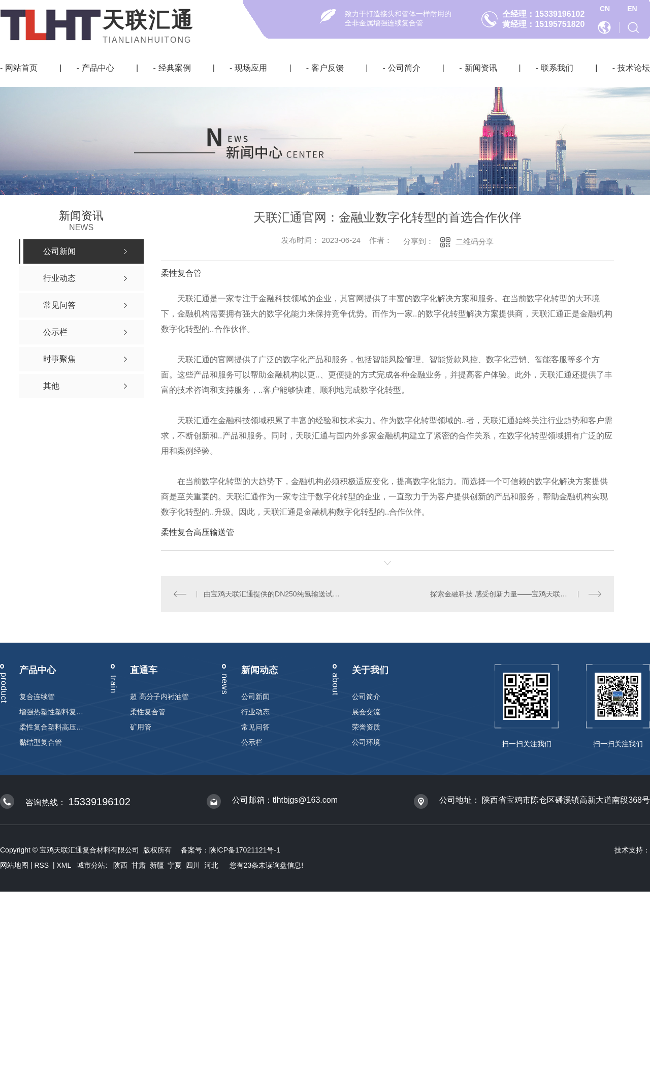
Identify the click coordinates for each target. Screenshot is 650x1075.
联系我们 (557, 68)
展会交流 (366, 712)
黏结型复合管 (40, 742)
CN (605, 9)
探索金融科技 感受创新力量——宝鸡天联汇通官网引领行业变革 (515, 594)
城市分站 (91, 865)
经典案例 (174, 68)
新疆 (157, 865)
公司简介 (404, 68)
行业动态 (255, 712)
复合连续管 (37, 696)
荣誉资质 (366, 727)
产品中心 (98, 68)
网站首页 (21, 68)
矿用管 (140, 727)
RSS (42, 865)
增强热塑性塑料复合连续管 (51, 712)
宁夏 (175, 865)
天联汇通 (148, 20)
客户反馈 (327, 68)
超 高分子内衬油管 (159, 696)
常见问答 (255, 727)
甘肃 (139, 865)
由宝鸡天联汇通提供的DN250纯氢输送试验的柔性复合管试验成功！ (274, 594)
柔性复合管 (181, 273)
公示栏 (252, 742)
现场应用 (251, 68)
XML (65, 865)
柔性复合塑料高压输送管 (51, 727)
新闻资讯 (481, 68)
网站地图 (14, 865)
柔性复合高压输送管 (197, 532)
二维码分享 (475, 241)
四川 (193, 865)
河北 (211, 865)
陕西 (120, 865)
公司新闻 (255, 696)
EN (632, 9)
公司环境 (366, 742)
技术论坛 (634, 68)
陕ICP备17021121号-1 (244, 850)
